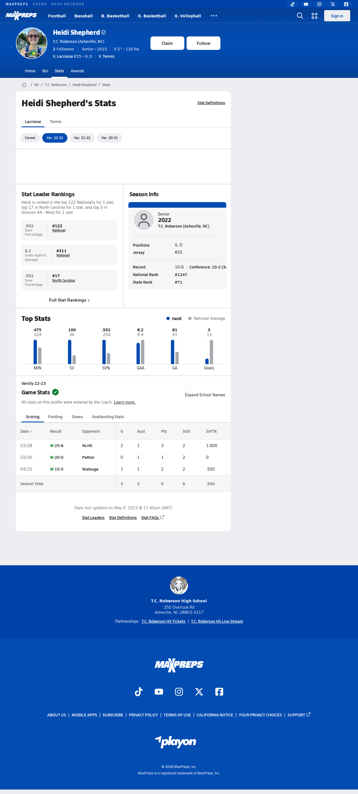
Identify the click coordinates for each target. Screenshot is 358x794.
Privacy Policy (143, 714)
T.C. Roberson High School (179, 590)
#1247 (181, 274)
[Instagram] (319, 4)
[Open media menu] (314, 15)
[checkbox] (187, 389)
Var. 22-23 (55, 137)
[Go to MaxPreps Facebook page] (219, 692)
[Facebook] (346, 4)
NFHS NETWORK (68, 4)
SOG (186, 431)
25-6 (59, 445)
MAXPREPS (17, 4)
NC (36, 84)
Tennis (56, 121)
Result (56, 431)
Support (299, 714)
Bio (45, 70)
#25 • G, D (72, 56)
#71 (178, 282)
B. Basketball (115, 15)
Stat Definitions (211, 102)
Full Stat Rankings (69, 299)
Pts (164, 431)
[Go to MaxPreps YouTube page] (158, 692)
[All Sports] (214, 15)
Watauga (90, 469)
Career (30, 137)
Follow (203, 43)
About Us (56, 714)
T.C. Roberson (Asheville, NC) (78, 41)
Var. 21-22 (82, 137)
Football (57, 15)
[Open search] (300, 15)
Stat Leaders (93, 517)
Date (26, 431)
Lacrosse (33, 121)
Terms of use (177, 714)
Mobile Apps (84, 714)
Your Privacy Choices (260, 714)
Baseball (83, 15)
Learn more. (125, 402)
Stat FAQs (153, 517)
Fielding (55, 416)
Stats (59, 70)
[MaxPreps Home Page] (24, 84)
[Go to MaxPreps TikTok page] (138, 692)
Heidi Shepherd (79, 32)
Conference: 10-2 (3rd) (209, 266)
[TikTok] (292, 4)
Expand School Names (205, 392)
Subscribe (113, 714)
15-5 (59, 469)
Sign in (337, 15)
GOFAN (40, 4)
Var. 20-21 (110, 137)
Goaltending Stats (108, 416)
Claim (167, 43)
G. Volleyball (188, 15)
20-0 (59, 457)
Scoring (32, 416)
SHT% (211, 431)
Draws (77, 416)
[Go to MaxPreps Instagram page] (179, 692)
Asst (141, 431)
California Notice (215, 714)
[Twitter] (333, 4)
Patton (88, 457)
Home (30, 70)
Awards (77, 70)
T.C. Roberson (56, 84)
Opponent (91, 431)
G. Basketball (152, 15)
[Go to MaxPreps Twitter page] (199, 692)
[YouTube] (306, 4)
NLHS (87, 445)
